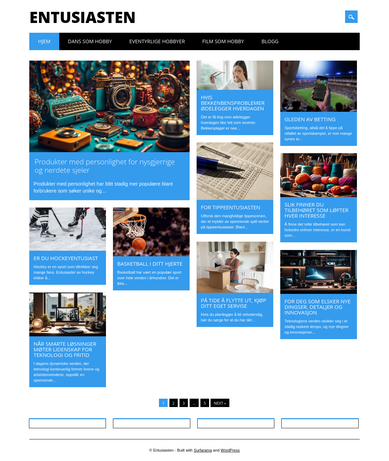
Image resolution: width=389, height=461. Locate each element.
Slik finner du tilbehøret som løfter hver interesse (316, 210)
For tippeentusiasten (230, 207)
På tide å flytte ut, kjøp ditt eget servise (233, 303)
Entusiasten (82, 17)
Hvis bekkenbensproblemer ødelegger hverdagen (233, 103)
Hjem (44, 41)
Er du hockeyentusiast (65, 258)
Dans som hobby (90, 41)
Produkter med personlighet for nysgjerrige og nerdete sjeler (105, 166)
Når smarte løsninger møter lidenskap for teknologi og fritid (64, 349)
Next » (220, 403)
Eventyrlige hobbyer (157, 41)
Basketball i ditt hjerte (149, 263)
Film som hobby (223, 41)
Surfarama (203, 450)
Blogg (270, 41)
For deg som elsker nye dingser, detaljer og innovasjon (317, 307)
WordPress (230, 450)
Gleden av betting (310, 119)
